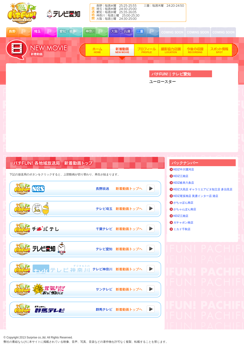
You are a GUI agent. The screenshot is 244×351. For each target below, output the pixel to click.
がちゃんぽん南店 (184, 209)
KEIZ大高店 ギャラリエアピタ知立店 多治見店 (202, 189)
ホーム (98, 51)
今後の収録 (195, 51)
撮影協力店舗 (171, 51)
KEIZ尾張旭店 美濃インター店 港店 (195, 196)
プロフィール (146, 51)
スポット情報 (220, 51)
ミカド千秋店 (181, 229)
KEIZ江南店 (180, 176)
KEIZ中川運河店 (183, 169)
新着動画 (122, 51)
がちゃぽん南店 (183, 202)
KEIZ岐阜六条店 (183, 182)
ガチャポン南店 (183, 222)
